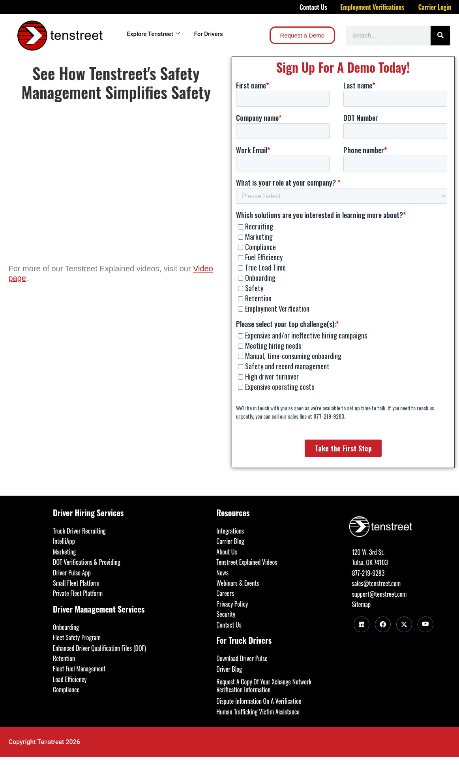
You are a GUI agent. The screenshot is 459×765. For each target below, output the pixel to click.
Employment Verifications (372, 7)
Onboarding (66, 627)
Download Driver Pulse (241, 658)
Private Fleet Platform (78, 593)
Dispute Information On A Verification (258, 701)
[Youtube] (425, 624)
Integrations (230, 531)
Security (225, 614)
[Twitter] (404, 624)
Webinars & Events (237, 583)
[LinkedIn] (361, 624)
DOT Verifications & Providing (86, 562)
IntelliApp (64, 541)
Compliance (66, 689)
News (222, 572)
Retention (64, 658)
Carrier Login (435, 7)
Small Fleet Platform (76, 583)
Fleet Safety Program (77, 637)
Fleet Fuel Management (79, 668)
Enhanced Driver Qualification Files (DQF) (99, 648)
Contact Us (313, 7)
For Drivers (208, 34)
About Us (226, 551)
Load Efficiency (70, 679)
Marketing (64, 551)
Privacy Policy (232, 604)
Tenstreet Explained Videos (246, 562)
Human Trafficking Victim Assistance (258, 711)
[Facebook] (383, 624)
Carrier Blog (230, 541)
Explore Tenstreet (153, 34)
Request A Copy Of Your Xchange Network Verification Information (263, 685)
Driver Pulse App (72, 572)
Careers (225, 593)
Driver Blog (229, 669)
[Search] (440, 35)
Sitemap (361, 604)
